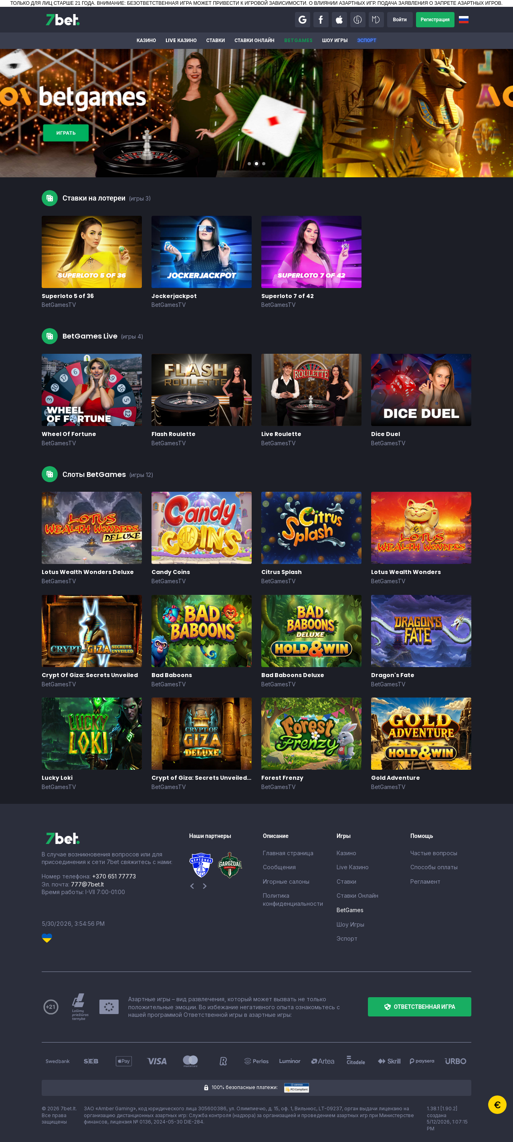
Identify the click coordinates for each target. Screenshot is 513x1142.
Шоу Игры (335, 40)
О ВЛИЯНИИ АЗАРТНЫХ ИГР (342, 3)
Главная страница (288, 853)
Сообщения (279, 867)
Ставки (215, 40)
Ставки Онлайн (254, 40)
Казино (146, 40)
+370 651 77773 (114, 876)
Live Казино (181, 40)
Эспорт (366, 40)
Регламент (425, 881)
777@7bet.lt (87, 884)
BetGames (298, 40)
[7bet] (63, 19)
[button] (302, 19)
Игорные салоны (286, 881)
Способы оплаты (434, 867)
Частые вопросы (433, 853)
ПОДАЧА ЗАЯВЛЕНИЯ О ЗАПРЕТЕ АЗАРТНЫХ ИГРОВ (439, 3)
